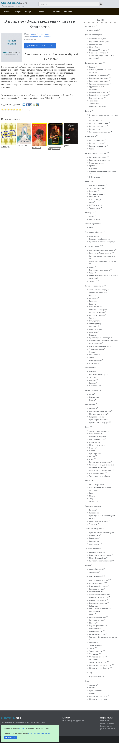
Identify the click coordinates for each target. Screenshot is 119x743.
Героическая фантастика (98, 586)
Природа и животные (97, 417)
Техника (88, 565)
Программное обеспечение (99, 239)
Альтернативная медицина (99, 290)
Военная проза (42, 34)
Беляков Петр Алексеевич (40, 36)
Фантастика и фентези (93, 576)
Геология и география (97, 309)
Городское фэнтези (96, 589)
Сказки (91, 149)
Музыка (92, 496)
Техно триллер (94, 101)
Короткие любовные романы (100, 253)
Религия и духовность (93, 506)
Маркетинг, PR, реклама (98, 50)
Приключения (90, 404)
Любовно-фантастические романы (102, 256)
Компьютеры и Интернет (94, 232)
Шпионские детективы (97, 106)
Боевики (92, 67)
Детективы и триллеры (93, 63)
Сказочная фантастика (97, 634)
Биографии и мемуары (97, 157)
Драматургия (89, 212)
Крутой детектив (95, 87)
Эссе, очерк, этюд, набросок (99, 476)
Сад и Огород (94, 200)
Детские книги (90, 136)
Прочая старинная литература (100, 561)
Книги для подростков (97, 146)
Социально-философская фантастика (103, 637)
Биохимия (93, 301)
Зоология (92, 318)
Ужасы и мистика (95, 651)
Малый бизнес (94, 47)
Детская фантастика (96, 140)
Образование (90, 368)
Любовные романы (92, 246)
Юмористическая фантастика (100, 665)
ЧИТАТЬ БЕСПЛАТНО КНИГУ (41, 45)
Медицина (93, 326)
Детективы (93, 72)
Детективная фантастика (98, 595)
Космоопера (94, 612)
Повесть (92, 451)
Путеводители (94, 535)
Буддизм (92, 510)
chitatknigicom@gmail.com (74, 721)
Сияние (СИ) (5, 147)
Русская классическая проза (100, 462)
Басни (91, 394)
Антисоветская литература (99, 431)
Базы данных (94, 236)
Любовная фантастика (97, 617)
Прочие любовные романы (99, 270)
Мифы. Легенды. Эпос (97, 558)
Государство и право (97, 312)
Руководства (94, 538)
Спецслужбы (94, 30)
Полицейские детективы (98, 95)
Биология (92, 295)
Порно (91, 267)
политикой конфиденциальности (40, 733)
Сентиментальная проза (98, 468)
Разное (91, 228)
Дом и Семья (89, 181)
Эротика (92, 281)
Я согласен (11, 737)
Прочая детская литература (99, 132)
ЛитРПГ (92, 614)
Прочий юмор (94, 691)
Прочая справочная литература (101, 532)
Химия (91, 358)
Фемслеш (93, 278)
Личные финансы (95, 44)
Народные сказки (95, 676)
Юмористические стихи (98, 699)
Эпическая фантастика (97, 662)
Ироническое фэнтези (97, 600)
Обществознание (95, 329)
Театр (91, 499)
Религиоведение (95, 343)
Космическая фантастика (98, 609)
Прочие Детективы (96, 98)
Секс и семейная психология (100, 346)
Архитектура (94, 572)
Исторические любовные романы (102, 250)
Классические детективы (98, 81)
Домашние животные (97, 185)
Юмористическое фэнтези (99, 668)
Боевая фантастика (96, 583)
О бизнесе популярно (97, 53)
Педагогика (93, 332)
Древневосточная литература (100, 555)
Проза (32, 34)
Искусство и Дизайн (96, 163)
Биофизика (93, 298)
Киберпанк (93, 606)
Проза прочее (94, 453)
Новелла (92, 448)
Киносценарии (94, 219)
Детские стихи (94, 129)
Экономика (93, 58)
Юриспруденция (95, 360)
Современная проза (96, 473)
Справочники (94, 541)
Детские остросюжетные (98, 123)
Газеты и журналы (96, 484)
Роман (91, 459)
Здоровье (92, 377)
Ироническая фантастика (98, 597)
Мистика (92, 623)
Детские (88, 111)
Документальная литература (95, 153)
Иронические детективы (98, 75)
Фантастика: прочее (96, 657)
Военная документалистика (99, 160)
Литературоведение (96, 324)
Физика (92, 352)
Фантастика (93, 654)
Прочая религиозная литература (101, 516)
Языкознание (94, 363)
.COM (14, 3)
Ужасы (91, 648)
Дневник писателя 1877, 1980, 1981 (54, 148)
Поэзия (92, 400)
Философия (93, 355)
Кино (91, 493)
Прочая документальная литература (102, 171)
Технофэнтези (94, 645)
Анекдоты (93, 685)
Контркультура (94, 442)
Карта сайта (104, 721)
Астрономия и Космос (97, 292)
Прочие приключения (97, 420)
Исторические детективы (98, 78)
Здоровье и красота (96, 188)
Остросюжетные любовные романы (102, 261)
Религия (92, 518)
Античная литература (97, 552)
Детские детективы (96, 143)
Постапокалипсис (95, 631)
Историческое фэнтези (98, 603)
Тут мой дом (68, 145)
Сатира (91, 693)
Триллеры (93, 104)
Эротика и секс (95, 208)
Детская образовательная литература (103, 115)
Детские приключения (97, 126)
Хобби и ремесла (95, 205)
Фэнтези (92, 660)
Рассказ (92, 456)
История (92, 380)
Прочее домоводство (97, 194)
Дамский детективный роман (100, 70)
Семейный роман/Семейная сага (101, 465)
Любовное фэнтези (96, 620)
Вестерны (93, 408)
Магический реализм (97, 445)
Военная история (95, 307)
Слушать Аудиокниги (107, 723)
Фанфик (92, 501)
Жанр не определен (92, 224)
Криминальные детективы (99, 84)
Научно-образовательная (94, 286)
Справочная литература (93, 528)
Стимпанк (92, 643)
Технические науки (96, 349)
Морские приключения (98, 414)
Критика (92, 166)
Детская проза (94, 120)
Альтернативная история (98, 580)
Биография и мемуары (97, 374)
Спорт (91, 202)
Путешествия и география (99, 422)
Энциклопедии (94, 544)
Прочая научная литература (99, 338)
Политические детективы (98, 92)
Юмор (87, 681)
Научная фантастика (96, 626)
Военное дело (90, 26)
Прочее (87, 481)
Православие (94, 513)
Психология (93, 386)
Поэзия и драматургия (93, 390)
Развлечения (94, 197)
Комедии (92, 688)
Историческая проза (97, 436)
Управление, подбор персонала (101, 56)
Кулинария (93, 191)
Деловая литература (92, 35)
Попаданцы (93, 628)
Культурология (94, 321)
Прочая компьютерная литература (102, 242)
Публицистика (94, 177)
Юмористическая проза (98, 696)
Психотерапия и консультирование (102, 341)
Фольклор (88, 672)
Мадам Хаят (36, 148)
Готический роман (96, 592)
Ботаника (92, 304)
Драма (91, 216)
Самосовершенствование (98, 521)
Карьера (92, 383)
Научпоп (92, 168)
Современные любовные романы (102, 276)
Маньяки (92, 89)
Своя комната (22, 145)
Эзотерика (93, 524)
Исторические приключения (100, 411)
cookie (21, 728)
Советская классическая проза (100, 470)
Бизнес (92, 372)
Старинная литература (93, 548)
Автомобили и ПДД (96, 569)
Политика (92, 335)
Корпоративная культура (98, 41)
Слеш (91, 273)
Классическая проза (96, 439)
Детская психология (97, 315)
